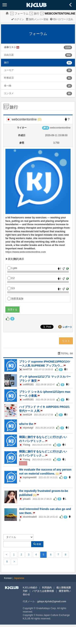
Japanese (19, 578)
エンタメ (9, 93)
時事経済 (9, 77)
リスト (66, 340)
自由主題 (9, 54)
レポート (67, 327)
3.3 (11, 288)
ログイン (17, 19)
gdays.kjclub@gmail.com (51, 601)
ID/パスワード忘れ (61, 19)
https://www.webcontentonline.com (25, 252)
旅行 (36, 13)
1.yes (12, 268)
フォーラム (21, 13)
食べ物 (7, 85)
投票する (12, 309)
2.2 (11, 278)
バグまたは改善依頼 (43, 591)
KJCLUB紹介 (30, 587)
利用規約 (47, 587)
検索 (37, 544)
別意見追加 (15, 298)
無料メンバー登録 (37, 19)
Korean (8, 578)
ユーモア (9, 70)
